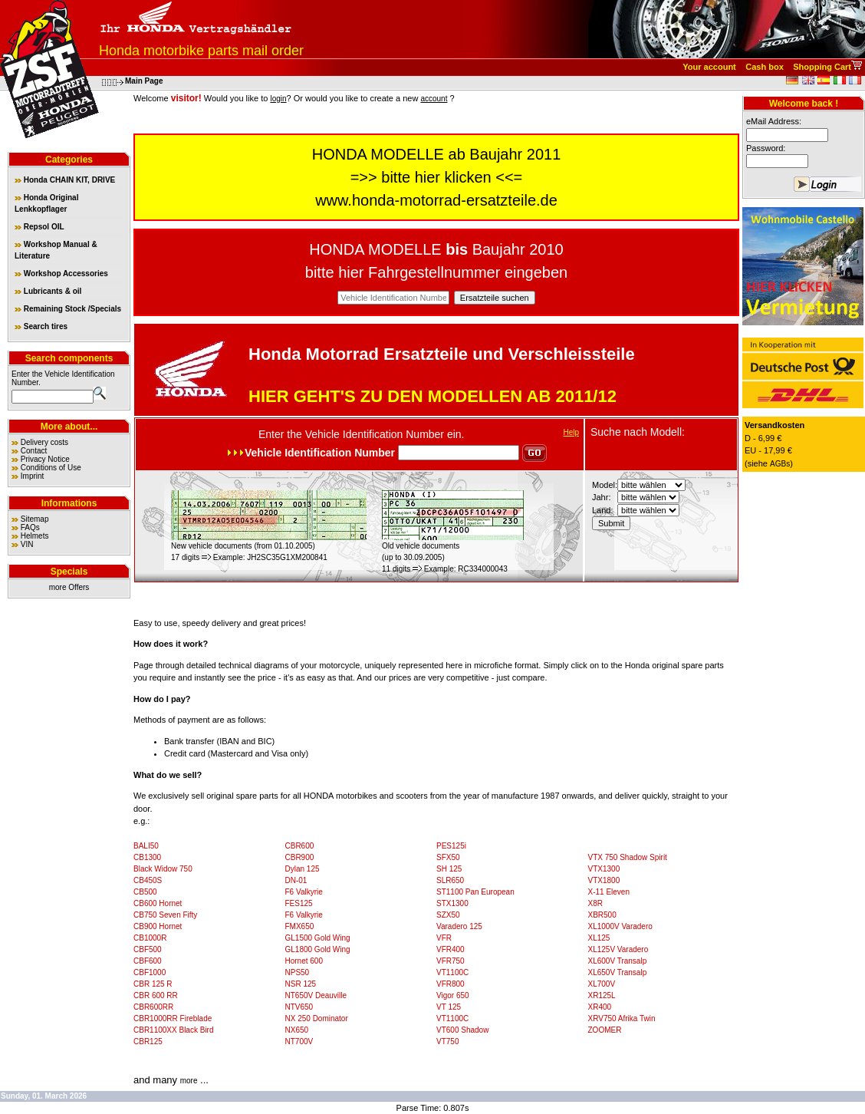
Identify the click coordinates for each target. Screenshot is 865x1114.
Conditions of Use (51, 467)
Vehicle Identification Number (374, 434)
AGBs (780, 464)
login (278, 98)
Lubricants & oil (48, 291)
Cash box (764, 66)
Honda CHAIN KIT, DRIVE (65, 180)
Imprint (32, 476)
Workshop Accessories (61, 273)
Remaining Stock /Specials (68, 309)
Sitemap (35, 519)
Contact (34, 451)
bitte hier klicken (436, 177)
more (189, 1080)
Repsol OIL (39, 226)
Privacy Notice (45, 459)
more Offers (69, 587)
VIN (27, 544)
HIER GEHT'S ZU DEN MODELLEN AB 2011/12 (432, 396)
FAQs (30, 527)
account (433, 98)
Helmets (35, 536)
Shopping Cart (822, 66)
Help (571, 432)
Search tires (41, 326)
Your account (708, 66)
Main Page (144, 81)
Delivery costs (44, 442)
